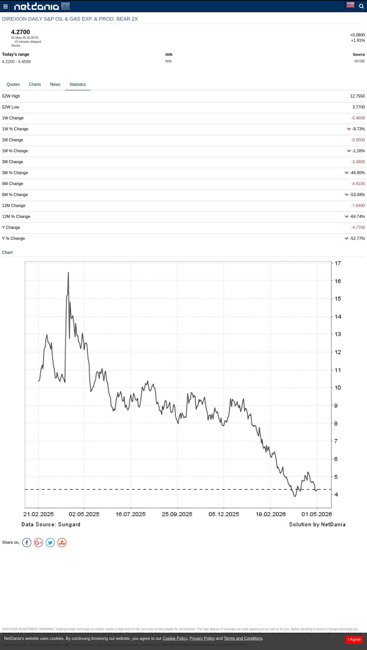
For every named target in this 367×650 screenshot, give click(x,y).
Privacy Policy (202, 638)
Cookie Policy (175, 638)
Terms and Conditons (243, 638)
